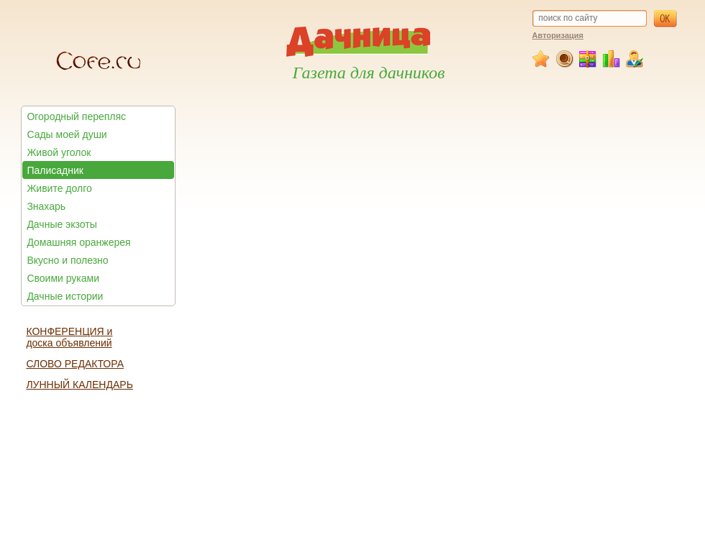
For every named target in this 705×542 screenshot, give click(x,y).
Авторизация (557, 35)
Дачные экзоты (61, 224)
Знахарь (46, 206)
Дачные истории (65, 296)
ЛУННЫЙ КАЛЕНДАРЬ (79, 384)
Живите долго (59, 188)
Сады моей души (66, 134)
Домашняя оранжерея (78, 242)
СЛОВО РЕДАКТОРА (75, 363)
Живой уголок (59, 152)
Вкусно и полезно (67, 260)
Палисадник (55, 170)
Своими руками (63, 278)
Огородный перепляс (76, 116)
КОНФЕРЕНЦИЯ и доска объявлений (69, 337)
